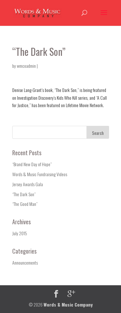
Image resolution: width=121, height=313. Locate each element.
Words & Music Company (68, 304)
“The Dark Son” (23, 194)
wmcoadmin (26, 65)
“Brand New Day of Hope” (32, 164)
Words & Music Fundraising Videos (39, 174)
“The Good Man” (24, 203)
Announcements (25, 262)
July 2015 (19, 233)
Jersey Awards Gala (27, 184)
